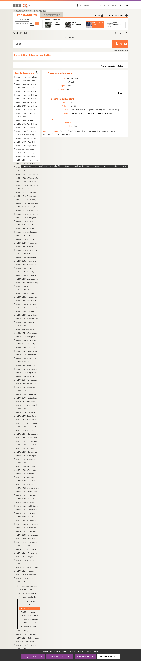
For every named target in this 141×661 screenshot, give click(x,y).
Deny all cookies (60, 656)
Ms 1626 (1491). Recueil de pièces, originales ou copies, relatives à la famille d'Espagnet (27, 124)
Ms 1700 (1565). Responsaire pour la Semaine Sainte (27, 380)
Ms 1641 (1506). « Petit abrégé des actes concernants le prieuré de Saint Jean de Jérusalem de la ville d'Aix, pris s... (27, 171)
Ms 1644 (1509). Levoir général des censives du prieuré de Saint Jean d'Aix (27, 181)
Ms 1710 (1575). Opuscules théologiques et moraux (27, 416)
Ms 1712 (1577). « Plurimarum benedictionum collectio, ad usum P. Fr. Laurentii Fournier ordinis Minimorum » (27, 423)
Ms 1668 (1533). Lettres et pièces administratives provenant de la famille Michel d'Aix (27, 268)
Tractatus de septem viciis (101, 113)
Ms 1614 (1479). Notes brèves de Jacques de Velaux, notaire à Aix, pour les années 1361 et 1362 (27, 81)
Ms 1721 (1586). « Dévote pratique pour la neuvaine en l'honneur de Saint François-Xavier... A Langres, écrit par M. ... (27, 455)
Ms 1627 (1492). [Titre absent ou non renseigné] (27, 127)
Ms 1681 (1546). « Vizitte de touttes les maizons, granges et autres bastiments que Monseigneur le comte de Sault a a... (27, 315)
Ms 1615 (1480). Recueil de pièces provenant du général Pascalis (27, 84)
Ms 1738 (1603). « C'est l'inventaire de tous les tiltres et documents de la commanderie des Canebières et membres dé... (27, 517)
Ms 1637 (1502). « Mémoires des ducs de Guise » (27, 156)
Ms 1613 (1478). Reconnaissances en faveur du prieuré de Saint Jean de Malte (27, 77)
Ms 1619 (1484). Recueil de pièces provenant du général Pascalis (27, 99)
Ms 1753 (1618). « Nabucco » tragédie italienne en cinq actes (27, 571)
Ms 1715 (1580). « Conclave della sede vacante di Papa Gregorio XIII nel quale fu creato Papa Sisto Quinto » (27, 434)
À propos (101, 5)
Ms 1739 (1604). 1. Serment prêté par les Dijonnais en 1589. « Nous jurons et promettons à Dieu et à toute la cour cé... (27, 520)
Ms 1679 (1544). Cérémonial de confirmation (27, 308)
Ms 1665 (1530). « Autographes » (27, 257)
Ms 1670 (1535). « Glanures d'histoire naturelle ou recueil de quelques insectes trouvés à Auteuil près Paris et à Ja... (27, 275)
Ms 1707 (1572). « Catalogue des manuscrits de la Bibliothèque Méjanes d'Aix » (27, 405)
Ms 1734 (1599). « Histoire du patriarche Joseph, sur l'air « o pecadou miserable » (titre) (27, 502)
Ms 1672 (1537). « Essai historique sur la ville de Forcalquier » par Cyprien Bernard (27, 282)
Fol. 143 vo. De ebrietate (29, 623)
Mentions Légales (41, 166)
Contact (119, 5)
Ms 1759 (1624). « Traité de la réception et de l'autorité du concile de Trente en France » (27, 638)
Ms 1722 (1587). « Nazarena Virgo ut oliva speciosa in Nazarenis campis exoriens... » (27, 459)
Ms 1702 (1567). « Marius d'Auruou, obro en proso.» (27, 387)
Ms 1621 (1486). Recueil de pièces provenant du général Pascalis (27, 106)
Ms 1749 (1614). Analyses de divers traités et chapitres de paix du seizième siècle (27, 556)
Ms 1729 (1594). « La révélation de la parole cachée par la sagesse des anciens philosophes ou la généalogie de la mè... (27, 484)
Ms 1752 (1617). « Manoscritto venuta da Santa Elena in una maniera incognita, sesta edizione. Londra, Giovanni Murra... (27, 567)
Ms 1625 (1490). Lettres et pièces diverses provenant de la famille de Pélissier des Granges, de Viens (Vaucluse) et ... (27, 120)
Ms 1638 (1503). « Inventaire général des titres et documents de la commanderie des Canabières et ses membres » (27, 160)
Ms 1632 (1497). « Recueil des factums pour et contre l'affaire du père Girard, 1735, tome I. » (27, 142)
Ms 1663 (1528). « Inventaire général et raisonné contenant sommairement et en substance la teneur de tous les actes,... (27, 250)
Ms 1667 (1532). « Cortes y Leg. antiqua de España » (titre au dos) (27, 264)
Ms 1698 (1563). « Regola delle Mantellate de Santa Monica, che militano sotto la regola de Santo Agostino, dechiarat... (27, 373)
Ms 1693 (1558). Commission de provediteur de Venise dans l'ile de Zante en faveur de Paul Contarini (27, 355)
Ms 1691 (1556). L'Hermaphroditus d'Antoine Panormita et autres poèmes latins (27, 347)
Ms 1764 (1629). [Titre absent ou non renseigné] (27, 645)
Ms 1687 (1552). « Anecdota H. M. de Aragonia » (27, 333)
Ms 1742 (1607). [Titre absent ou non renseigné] (27, 531)
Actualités (110, 5)
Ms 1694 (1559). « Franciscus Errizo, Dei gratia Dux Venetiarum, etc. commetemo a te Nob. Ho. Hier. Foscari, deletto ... (27, 358)
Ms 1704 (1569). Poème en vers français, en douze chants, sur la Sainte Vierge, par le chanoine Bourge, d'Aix (27, 394)
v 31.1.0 (123, 166)
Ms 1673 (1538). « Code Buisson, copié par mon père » (27, 286)
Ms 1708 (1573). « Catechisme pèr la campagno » (27, 409)
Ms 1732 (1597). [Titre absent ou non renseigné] (27, 495)
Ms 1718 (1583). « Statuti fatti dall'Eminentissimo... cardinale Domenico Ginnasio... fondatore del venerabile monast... (27, 445)
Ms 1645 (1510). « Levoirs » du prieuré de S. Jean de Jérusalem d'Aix (27, 185)
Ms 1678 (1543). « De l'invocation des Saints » (27, 304)
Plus (120, 93)
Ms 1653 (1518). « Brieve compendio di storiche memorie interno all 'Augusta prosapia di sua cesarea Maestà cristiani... (27, 214)
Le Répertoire (51, 15)
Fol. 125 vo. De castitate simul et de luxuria (30, 615)
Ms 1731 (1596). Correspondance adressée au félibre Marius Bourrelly (27, 492)
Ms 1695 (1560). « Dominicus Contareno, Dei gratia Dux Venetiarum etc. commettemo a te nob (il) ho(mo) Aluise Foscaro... (27, 362)
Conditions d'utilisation (82, 166)
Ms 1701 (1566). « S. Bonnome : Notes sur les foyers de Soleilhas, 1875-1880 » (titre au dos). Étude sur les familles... (27, 383)
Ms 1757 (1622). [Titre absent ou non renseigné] (27, 631)
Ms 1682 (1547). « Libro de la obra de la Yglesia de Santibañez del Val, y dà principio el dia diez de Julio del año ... (27, 318)
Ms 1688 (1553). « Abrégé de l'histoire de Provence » (27, 337)
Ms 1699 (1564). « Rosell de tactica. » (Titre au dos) (27, 376)
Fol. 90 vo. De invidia (28, 605)
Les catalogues (26, 15)
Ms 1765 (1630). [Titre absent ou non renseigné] (27, 649)
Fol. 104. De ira (26, 608)
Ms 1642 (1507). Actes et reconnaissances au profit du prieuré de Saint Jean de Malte (27, 174)
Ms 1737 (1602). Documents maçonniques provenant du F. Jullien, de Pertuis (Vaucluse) (27, 513)
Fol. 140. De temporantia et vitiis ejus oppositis (30, 619)
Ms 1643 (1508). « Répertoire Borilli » (27, 178)
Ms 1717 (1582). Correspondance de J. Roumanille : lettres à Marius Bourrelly (27, 441)
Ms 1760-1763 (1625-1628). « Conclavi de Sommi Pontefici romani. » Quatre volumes (27, 641)
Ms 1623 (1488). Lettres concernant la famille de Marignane (27, 113)
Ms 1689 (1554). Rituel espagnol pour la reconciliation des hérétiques (27, 340)
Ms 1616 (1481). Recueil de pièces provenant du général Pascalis (27, 88)
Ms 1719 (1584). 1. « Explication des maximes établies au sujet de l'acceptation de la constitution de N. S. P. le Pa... (27, 448)
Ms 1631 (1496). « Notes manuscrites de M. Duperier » (27, 138)
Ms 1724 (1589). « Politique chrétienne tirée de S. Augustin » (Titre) (27, 466)
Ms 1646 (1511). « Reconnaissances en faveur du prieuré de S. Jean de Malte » (27, 189)
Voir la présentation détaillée (112, 66)
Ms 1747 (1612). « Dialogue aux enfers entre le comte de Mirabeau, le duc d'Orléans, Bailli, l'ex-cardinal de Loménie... (27, 549)
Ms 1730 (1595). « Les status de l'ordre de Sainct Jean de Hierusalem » (27, 488)
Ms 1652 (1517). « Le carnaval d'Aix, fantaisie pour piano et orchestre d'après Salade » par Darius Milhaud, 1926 (27, 210)
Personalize (85, 656)
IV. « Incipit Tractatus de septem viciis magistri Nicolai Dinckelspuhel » (28, 597)
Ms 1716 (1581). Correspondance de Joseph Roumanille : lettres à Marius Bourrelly (27, 437)
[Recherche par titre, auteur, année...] (22, 23)
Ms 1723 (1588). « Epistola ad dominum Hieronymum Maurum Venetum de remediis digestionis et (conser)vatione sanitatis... (27, 463)
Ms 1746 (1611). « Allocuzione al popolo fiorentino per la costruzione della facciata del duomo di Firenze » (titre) (27, 546)
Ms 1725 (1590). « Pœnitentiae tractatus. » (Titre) (27, 470)
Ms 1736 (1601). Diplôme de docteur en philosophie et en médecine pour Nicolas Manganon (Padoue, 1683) (27, 510)
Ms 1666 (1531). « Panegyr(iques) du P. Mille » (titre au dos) (27, 261)
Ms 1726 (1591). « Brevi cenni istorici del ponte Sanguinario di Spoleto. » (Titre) (27, 473)
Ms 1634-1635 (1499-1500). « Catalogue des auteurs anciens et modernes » (27, 149)
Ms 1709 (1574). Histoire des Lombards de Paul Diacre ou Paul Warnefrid (27, 412)
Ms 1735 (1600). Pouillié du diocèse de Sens (27, 506)
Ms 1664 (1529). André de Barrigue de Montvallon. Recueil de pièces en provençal (27, 254)
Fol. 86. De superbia (28, 601)
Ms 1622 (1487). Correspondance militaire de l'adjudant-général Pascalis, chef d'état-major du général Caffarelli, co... (27, 109)
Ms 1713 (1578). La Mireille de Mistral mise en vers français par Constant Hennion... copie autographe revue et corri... (27, 427)
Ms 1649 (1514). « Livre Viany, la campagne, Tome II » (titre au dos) (27, 200)
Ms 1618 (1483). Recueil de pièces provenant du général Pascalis (27, 95)
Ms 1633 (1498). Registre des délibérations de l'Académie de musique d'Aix (27, 145)
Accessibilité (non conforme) (60, 166)
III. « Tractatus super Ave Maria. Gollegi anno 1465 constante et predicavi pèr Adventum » (29, 593)
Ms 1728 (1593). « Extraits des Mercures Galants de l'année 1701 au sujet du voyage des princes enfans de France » (27, 481)
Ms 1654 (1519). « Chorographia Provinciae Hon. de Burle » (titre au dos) (27, 218)
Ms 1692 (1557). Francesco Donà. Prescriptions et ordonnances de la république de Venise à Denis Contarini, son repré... (27, 351)
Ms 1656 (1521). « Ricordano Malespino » (27, 225)
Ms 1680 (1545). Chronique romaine (27, 311)
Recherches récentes (118, 15)
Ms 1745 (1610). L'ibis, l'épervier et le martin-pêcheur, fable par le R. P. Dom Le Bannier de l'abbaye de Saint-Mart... (27, 542)
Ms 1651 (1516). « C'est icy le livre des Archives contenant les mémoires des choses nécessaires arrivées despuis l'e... (27, 207)
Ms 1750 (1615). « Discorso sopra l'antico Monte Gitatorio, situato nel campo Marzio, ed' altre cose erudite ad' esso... (27, 560)
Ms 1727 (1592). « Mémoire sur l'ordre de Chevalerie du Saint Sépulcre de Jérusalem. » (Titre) (27, 477)
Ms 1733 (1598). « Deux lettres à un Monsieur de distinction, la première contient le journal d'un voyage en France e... (27, 499)
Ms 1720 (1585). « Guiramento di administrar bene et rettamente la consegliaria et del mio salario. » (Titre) (27, 452)
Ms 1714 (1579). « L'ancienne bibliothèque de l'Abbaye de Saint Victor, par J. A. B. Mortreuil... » (27, 430)
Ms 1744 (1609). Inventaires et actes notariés (27, 538)
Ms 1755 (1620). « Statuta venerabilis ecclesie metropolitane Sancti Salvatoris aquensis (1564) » (27, 578)
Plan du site (27, 166)
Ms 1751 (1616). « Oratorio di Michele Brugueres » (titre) (27, 564)
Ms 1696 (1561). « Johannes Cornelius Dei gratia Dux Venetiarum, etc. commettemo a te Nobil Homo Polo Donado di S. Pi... (27, 365)
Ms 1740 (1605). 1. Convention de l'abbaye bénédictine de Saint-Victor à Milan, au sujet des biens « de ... (27, 524)
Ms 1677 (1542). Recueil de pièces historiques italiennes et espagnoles (27, 300)
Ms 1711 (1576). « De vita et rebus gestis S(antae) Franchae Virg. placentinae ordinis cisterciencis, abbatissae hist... (27, 419)
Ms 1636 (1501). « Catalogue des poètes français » (27, 153)
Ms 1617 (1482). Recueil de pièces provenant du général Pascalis (27, 91)
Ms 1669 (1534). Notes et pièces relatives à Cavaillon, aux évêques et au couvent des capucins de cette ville (27, 272)
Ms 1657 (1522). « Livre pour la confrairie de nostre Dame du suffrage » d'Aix (27, 228)
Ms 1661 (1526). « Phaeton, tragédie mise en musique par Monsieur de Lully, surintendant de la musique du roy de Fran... (27, 243)
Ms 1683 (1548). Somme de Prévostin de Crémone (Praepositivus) (27, 322)
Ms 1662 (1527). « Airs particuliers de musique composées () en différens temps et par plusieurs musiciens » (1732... (27, 246)
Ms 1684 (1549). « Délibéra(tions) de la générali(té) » (27, 326)
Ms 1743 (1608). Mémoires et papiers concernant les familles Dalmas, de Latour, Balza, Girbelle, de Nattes (27, 535)
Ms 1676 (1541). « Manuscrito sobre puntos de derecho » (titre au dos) (27, 297)
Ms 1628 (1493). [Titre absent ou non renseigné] (27, 131)
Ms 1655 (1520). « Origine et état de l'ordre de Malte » (27, 221)
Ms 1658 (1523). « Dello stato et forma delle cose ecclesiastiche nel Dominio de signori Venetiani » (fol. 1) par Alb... (27, 232)
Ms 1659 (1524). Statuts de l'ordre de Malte (27, 236)
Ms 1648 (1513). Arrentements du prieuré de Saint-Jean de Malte (27, 196)
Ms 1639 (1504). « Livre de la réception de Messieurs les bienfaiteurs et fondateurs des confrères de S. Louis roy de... (27, 163)
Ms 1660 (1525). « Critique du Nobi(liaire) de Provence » (27, 239)
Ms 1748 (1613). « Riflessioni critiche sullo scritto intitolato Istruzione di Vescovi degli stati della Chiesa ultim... (27, 553)
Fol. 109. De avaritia (28, 612)
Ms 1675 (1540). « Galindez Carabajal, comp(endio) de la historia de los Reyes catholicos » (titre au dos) (27, 293)
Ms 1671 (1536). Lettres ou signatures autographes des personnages (27, 279)
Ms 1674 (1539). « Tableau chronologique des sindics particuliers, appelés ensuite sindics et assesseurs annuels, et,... (27, 290)
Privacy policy (109, 656)
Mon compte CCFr (88, 5)
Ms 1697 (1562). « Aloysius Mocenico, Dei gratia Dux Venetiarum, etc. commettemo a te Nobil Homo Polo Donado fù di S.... (27, 369)
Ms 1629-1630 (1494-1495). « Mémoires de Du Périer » (27, 135)
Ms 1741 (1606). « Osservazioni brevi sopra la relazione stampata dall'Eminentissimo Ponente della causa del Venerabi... (27, 528)
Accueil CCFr (17, 33)
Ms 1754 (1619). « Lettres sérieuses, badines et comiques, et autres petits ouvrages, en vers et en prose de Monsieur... (27, 574)
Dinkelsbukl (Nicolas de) (80, 113)
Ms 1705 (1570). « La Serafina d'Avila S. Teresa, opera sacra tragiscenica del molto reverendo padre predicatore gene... (27, 398)
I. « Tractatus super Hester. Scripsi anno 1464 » (28, 586)
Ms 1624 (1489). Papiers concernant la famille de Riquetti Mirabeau (27, 117)
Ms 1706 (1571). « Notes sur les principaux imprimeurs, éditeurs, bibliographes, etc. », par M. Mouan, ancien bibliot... (27, 401)
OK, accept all (33, 656)
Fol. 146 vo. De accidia (29, 626)
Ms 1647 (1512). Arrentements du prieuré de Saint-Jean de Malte (27, 192)
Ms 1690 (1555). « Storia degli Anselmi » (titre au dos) (27, 344)
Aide (126, 5)
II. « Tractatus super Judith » (28, 590)
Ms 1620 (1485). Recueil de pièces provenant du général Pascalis (27, 102)
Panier (99, 15)
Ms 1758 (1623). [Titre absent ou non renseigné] (27, 634)
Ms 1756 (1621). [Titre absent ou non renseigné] (27, 582)
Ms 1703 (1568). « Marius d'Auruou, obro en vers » (27, 391)
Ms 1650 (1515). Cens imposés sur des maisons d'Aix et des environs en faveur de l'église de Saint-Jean (27, 203)
